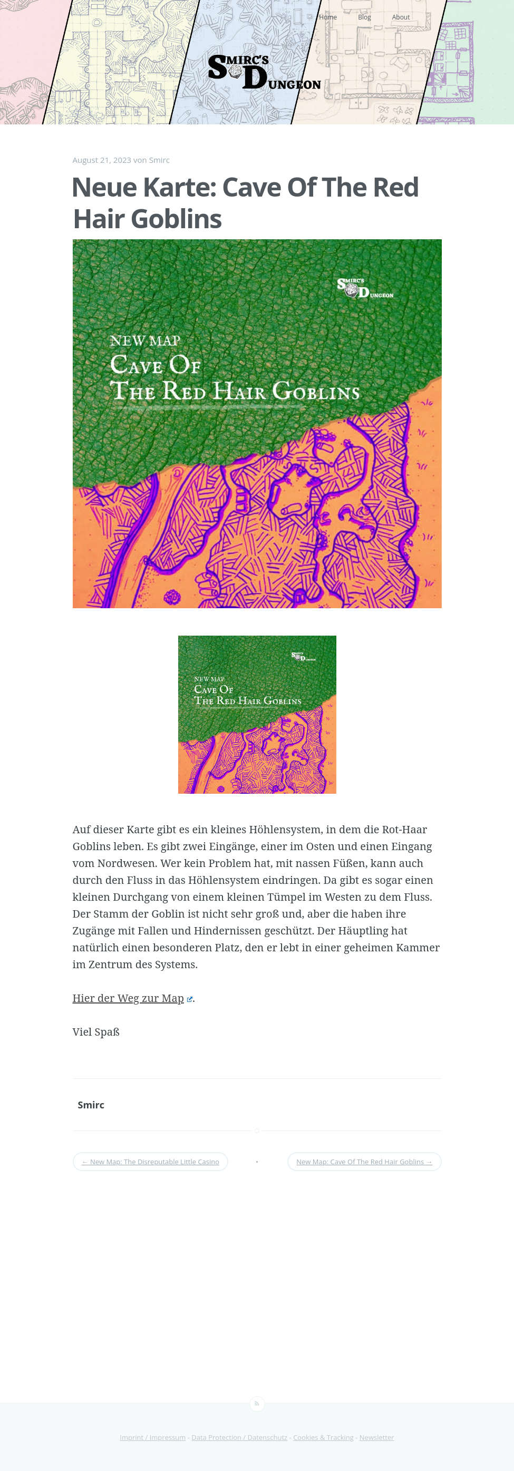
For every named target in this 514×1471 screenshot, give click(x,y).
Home (328, 17)
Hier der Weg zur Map (132, 998)
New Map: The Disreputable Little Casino (151, 1161)
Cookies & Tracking (323, 1437)
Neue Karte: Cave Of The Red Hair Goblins (245, 202)
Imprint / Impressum (153, 1437)
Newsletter (377, 1437)
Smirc (159, 159)
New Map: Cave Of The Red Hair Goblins (364, 1161)
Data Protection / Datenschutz (239, 1437)
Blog (364, 17)
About (401, 17)
